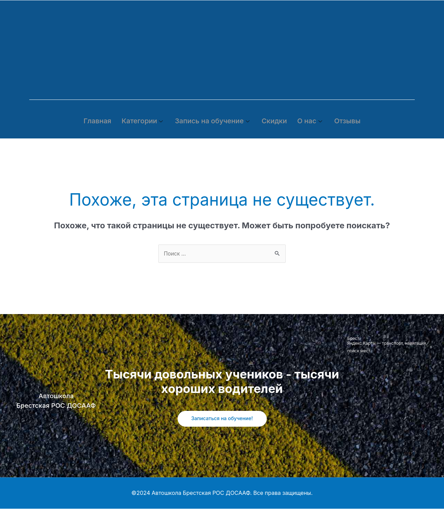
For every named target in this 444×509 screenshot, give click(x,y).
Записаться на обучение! (222, 419)
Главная (98, 121)
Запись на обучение (213, 121)
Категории (143, 121)
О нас (310, 121)
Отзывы (347, 121)
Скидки (274, 121)
